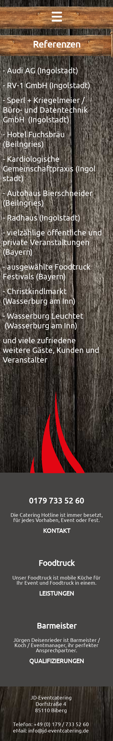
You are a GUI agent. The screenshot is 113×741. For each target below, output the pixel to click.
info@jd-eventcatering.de (58, 730)
